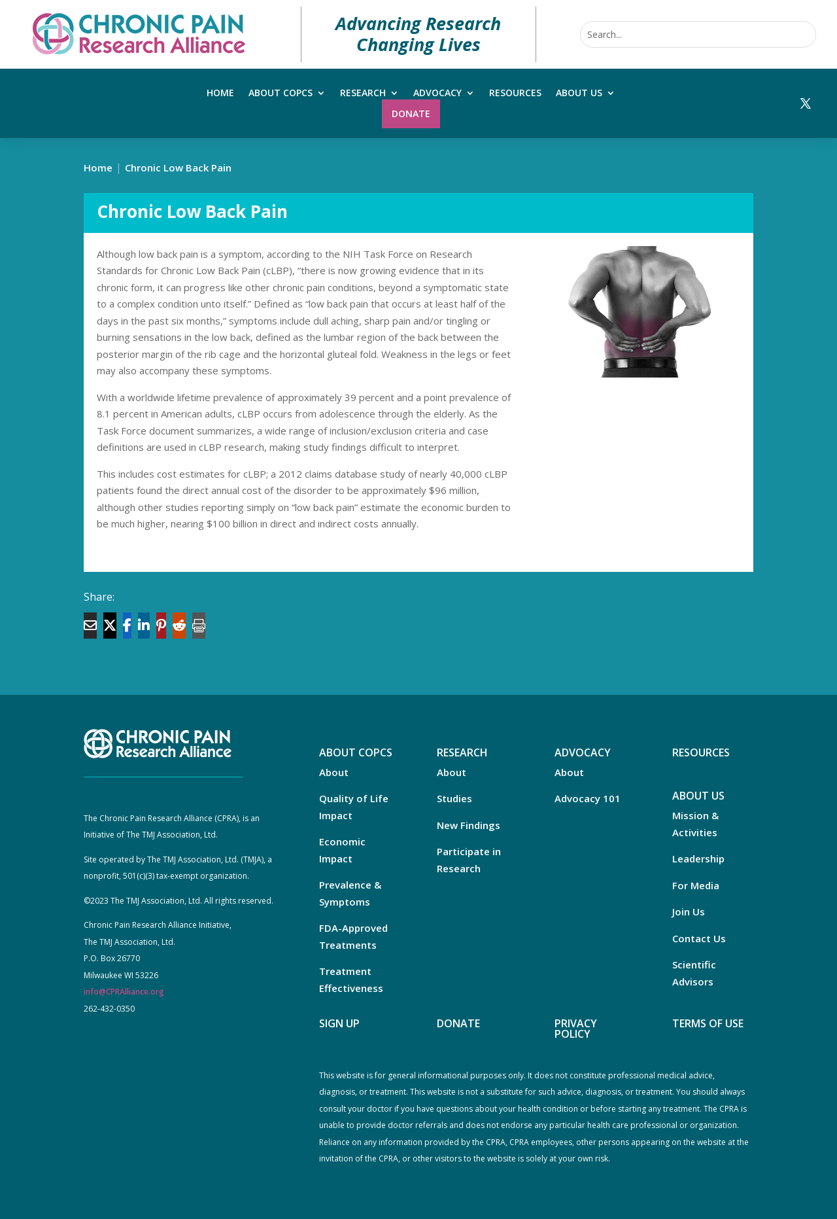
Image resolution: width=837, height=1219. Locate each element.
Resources (515, 93)
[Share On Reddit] (179, 625)
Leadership (698, 858)
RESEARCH (462, 752)
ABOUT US (698, 795)
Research (363, 93)
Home (220, 93)
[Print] (198, 625)
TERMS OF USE (707, 1023)
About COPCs (280, 93)
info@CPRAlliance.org (124, 991)
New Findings (468, 825)
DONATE (458, 1023)
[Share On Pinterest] (161, 625)
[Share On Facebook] (127, 625)
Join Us (688, 911)
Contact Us (699, 938)
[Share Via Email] (90, 625)
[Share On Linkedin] (144, 625)
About (334, 772)
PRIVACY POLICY (576, 1028)
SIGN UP (339, 1023)
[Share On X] (109, 625)
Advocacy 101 (588, 798)
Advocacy (437, 93)
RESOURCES (701, 752)
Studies (454, 798)
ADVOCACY (583, 752)
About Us (579, 93)
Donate (411, 113)
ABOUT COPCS (355, 752)
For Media (695, 885)
